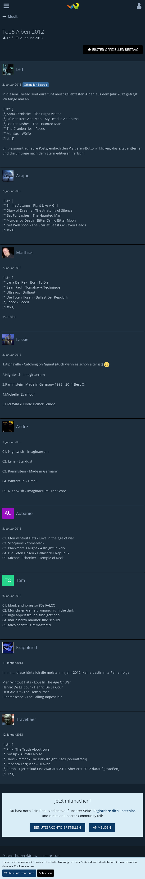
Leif (10, 38)
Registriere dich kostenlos (114, 811)
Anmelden (102, 827)
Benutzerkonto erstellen (57, 827)
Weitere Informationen (19, 873)
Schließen (45, 873)
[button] (6, 6)
